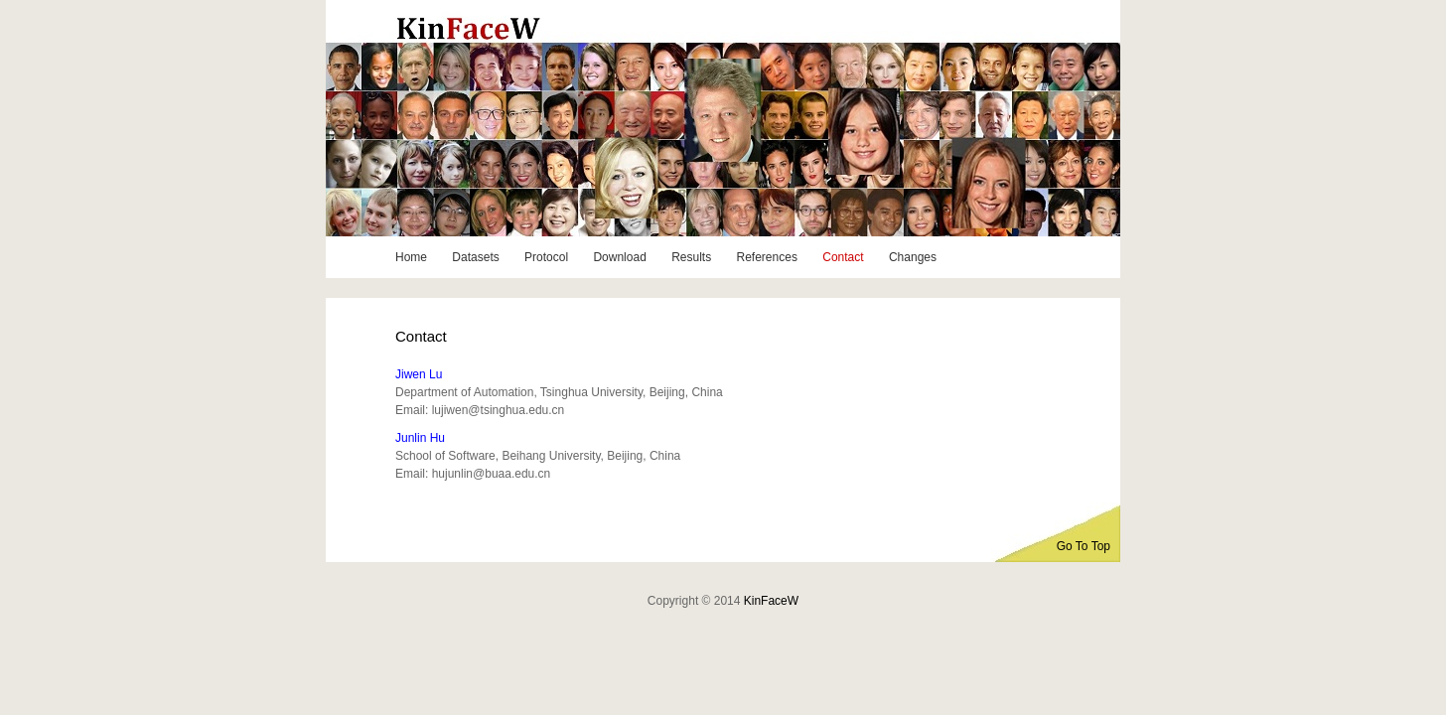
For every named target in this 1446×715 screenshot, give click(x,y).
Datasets (475, 257)
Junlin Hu (420, 438)
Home (411, 257)
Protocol (546, 257)
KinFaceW (771, 601)
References (767, 257)
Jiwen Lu (418, 374)
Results (691, 257)
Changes (913, 257)
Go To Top (1083, 546)
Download (619, 257)
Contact (842, 257)
